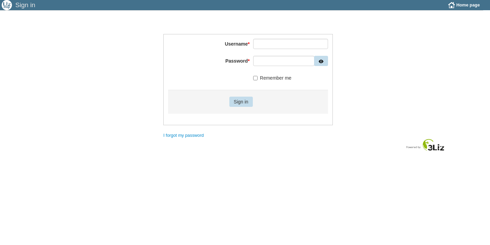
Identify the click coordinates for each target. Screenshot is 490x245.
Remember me (272, 83)
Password (237, 66)
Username (237, 49)
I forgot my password (183, 140)
